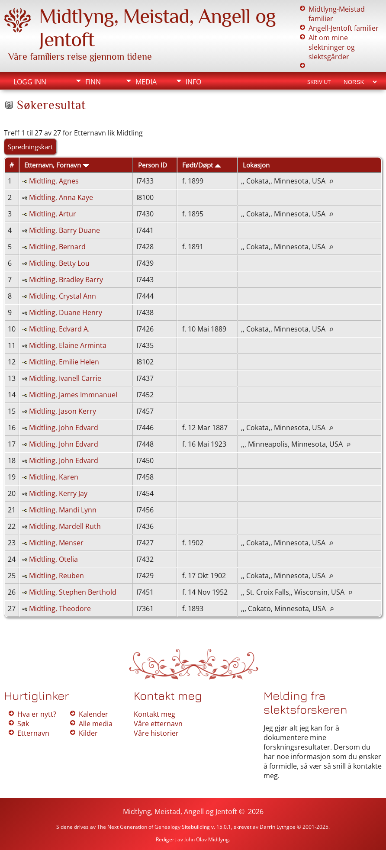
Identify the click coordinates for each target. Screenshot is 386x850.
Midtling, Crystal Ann (62, 296)
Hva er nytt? (36, 714)
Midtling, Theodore (60, 608)
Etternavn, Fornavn (56, 165)
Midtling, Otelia (53, 559)
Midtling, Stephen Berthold (72, 592)
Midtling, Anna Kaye (61, 197)
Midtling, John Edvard (63, 427)
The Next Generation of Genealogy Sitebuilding (153, 827)
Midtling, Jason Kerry (62, 411)
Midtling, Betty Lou (59, 263)
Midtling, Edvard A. (59, 329)
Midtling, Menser (56, 542)
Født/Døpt (201, 165)
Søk (23, 723)
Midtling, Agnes (54, 181)
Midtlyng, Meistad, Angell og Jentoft (180, 811)
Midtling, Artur (52, 214)
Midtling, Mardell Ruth (65, 526)
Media (146, 82)
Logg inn (29, 82)
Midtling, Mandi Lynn (62, 510)
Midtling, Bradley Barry (66, 279)
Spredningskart (30, 146)
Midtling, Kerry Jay (58, 493)
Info (193, 82)
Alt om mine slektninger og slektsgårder (332, 47)
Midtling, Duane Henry (65, 312)
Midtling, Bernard (57, 246)
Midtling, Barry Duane (64, 230)
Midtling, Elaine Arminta (67, 345)
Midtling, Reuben (56, 575)
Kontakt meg (154, 714)
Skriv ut (319, 82)
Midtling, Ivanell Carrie (65, 378)
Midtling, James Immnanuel (73, 394)
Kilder (88, 733)
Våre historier (156, 733)
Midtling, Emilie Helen (64, 362)
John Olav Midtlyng (206, 839)
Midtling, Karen (53, 477)
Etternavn (33, 733)
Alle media (96, 723)
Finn (93, 82)
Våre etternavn (158, 723)
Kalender (93, 714)
